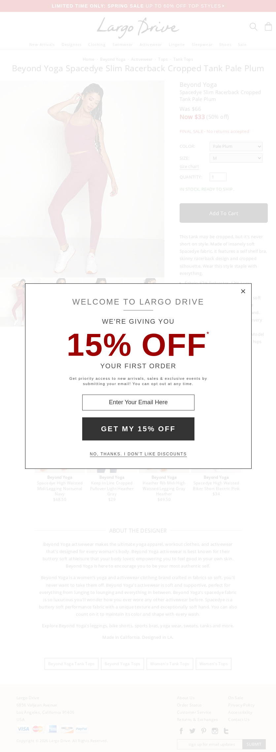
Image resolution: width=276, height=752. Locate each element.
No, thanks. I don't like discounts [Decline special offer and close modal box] (138, 454)
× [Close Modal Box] (243, 291)
